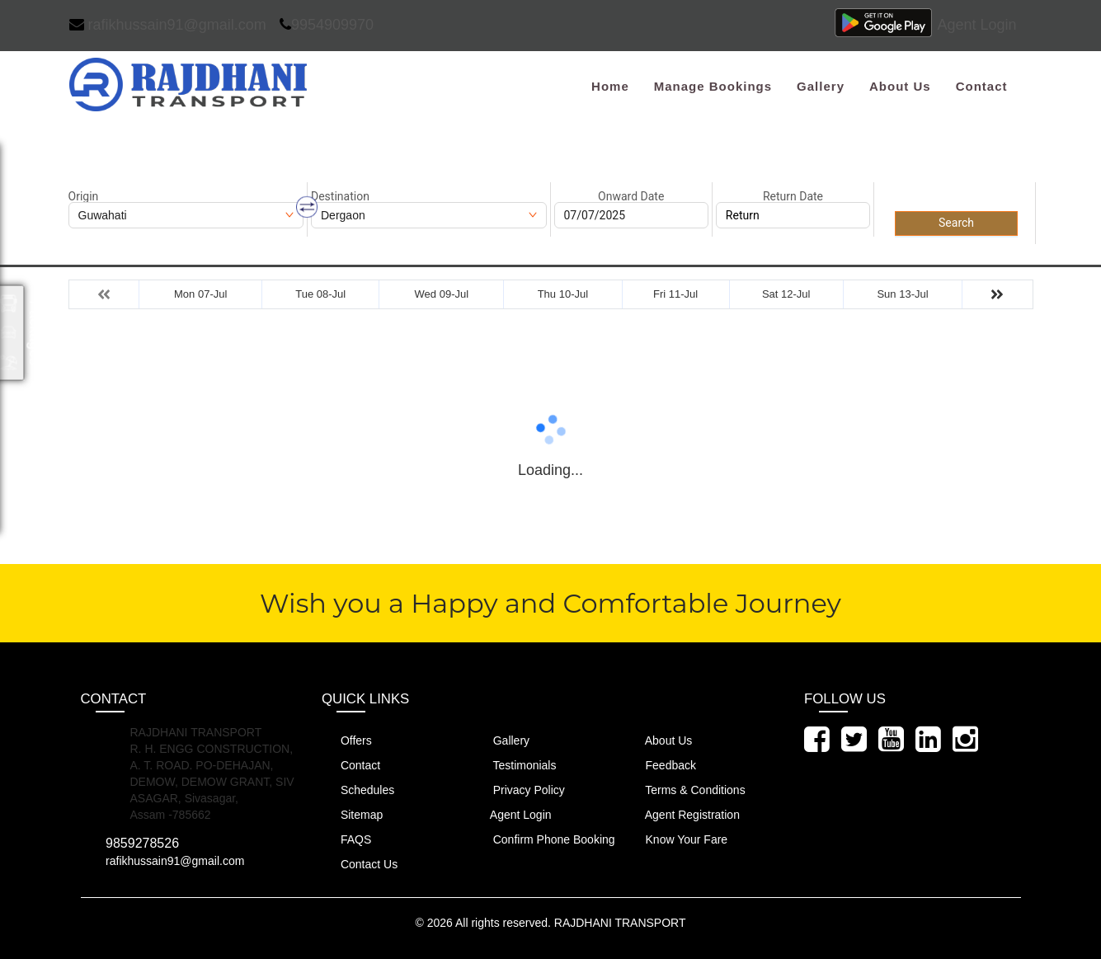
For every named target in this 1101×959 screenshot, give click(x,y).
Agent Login (976, 24)
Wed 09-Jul (442, 294)
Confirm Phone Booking (544, 839)
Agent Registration (683, 814)
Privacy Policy (519, 790)
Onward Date (631, 196)
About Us (900, 86)
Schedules (358, 790)
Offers (347, 740)
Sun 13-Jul (902, 294)
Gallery (821, 86)
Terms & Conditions (686, 790)
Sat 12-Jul (786, 294)
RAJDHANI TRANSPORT (620, 922)
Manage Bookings (713, 86)
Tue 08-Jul (320, 294)
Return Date (793, 196)
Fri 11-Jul (675, 294)
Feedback (661, 765)
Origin (83, 196)
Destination (340, 196)
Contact (982, 86)
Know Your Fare (677, 839)
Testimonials (515, 765)
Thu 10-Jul (563, 294)
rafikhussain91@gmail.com (167, 24)
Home (610, 86)
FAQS (346, 839)
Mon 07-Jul (200, 294)
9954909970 (327, 24)
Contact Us (360, 864)
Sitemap (352, 814)
